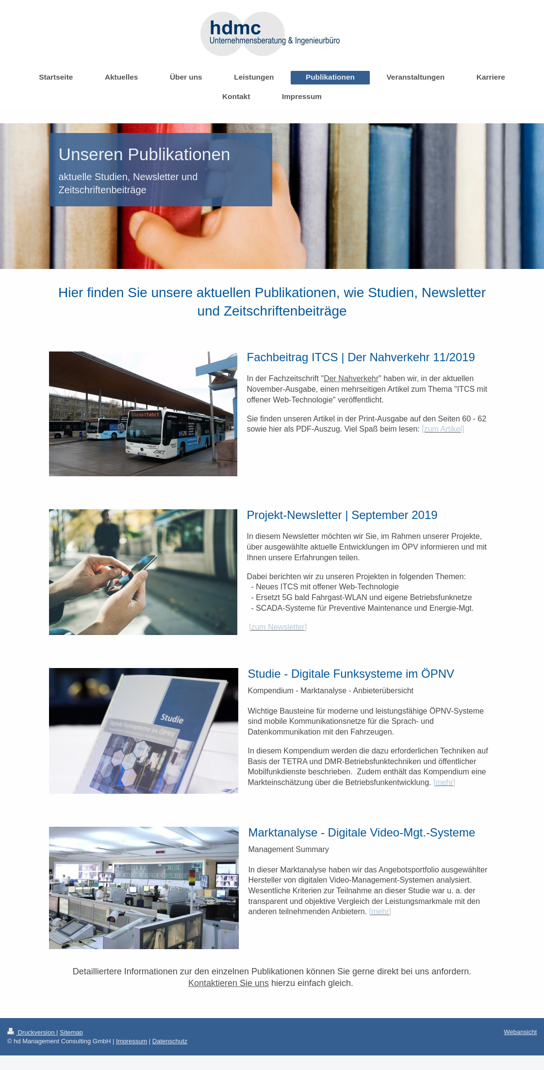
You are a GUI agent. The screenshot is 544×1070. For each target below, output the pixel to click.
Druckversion (31, 1032)
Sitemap (71, 1032)
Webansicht (520, 1032)
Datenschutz (169, 1041)
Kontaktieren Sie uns (228, 983)
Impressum (131, 1041)
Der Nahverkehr (351, 378)
